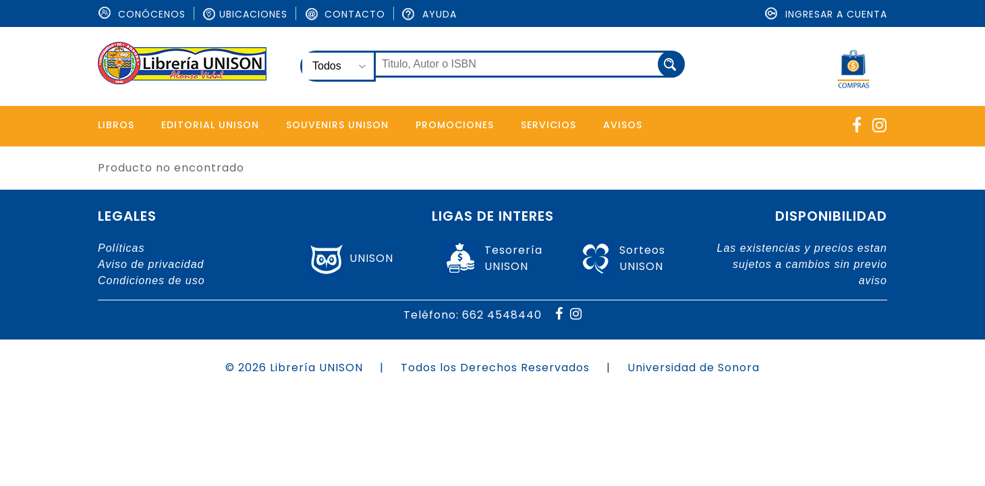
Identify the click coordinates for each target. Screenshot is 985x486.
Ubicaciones (244, 14)
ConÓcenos (142, 14)
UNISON (371, 258)
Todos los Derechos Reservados (495, 367)
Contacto (344, 14)
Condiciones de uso (151, 280)
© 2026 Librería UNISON (294, 367)
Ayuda (429, 14)
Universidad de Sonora (693, 367)
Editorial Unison (211, 125)
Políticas (121, 248)
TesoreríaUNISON (513, 258)
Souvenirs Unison (338, 125)
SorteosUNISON (642, 258)
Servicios (551, 125)
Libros (116, 125)
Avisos (626, 125)
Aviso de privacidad (151, 264)
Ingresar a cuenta (826, 14)
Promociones (457, 125)
